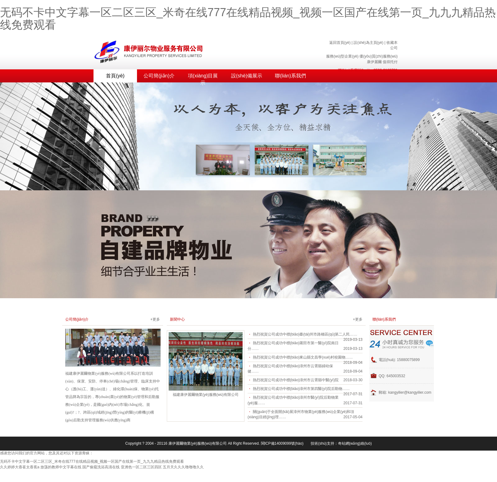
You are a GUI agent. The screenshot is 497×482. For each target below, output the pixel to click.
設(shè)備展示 (246, 75)
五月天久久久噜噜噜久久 (183, 467)
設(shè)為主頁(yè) (368, 42)
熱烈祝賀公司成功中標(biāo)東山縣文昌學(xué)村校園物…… (303, 357)
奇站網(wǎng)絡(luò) (355, 443)
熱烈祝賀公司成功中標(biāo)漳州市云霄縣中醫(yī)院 (296, 380)
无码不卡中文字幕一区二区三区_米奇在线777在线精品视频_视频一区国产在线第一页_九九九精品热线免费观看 (248, 18)
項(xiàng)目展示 (203, 77)
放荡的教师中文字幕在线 (60, 467)
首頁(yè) (115, 75)
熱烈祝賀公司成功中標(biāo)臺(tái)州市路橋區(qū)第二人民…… (305, 334)
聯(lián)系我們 (290, 75)
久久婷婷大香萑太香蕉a (19, 467)
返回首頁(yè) (340, 42)
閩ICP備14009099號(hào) (282, 443)
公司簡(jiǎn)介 (159, 75)
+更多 (155, 319)
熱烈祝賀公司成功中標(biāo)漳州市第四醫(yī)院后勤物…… (301, 389)
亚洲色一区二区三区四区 (141, 467)
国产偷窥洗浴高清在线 (101, 467)
